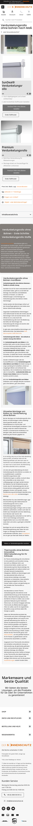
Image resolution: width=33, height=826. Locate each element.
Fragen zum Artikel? (11, 197)
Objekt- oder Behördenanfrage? (16, 202)
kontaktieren (26, 533)
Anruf (21, 15)
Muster (3, 15)
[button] (2, 7)
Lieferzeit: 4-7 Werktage (12, 192)
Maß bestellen (8, 635)
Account (12, 15)
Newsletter (26, 1)
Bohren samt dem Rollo (10, 494)
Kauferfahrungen (9, 660)
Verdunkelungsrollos (7, 243)
